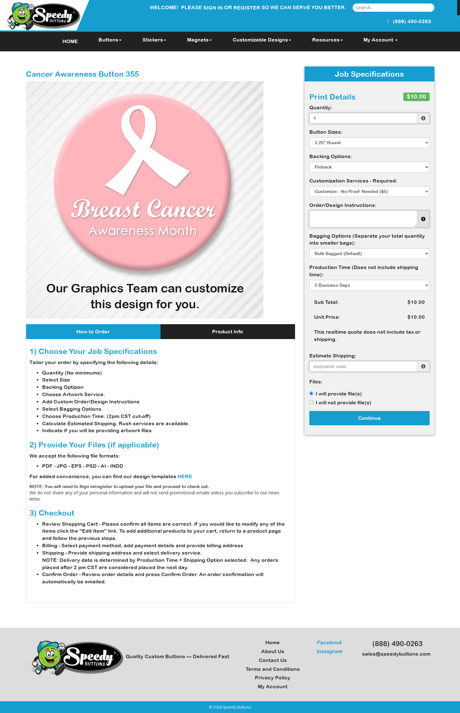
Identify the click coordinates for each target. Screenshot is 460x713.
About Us (272, 651)
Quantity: (320, 107)
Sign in (213, 7)
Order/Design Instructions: (342, 205)
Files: (316, 381)
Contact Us (273, 660)
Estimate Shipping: (332, 355)
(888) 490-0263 (395, 643)
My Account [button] (380, 39)
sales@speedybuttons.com (394, 654)
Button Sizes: (326, 132)
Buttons (110, 39)
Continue (369, 418)
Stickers (154, 39)
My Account (272, 686)
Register (246, 7)
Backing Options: (330, 156)
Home (272, 642)
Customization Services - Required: (353, 180)
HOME (70, 41)
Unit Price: (327, 317)
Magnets (199, 39)
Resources (327, 39)
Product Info (227, 331)
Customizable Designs (262, 39)
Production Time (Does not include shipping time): (363, 270)
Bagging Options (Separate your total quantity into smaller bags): (367, 239)
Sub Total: (326, 302)
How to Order (93, 331)
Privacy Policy (272, 677)
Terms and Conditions (273, 669)
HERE (185, 476)
